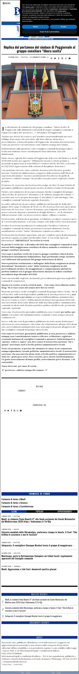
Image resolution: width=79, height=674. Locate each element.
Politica (24, 57)
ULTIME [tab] (14, 511)
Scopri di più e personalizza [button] (49, 669)
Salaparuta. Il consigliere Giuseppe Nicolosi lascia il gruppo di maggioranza (36, 545)
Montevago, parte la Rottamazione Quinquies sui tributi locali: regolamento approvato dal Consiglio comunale (36, 557)
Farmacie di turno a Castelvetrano (17, 506)
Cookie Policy (18, 664)
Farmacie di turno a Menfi (13, 499)
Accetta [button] (63, 664)
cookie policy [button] (62, 649)
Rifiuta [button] (35, 664)
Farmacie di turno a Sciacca (14, 502)
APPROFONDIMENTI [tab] (65, 511)
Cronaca (17, 566)
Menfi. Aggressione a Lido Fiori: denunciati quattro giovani (28, 569)
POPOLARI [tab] (39, 511)
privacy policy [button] (30, 645)
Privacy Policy (7, 664)
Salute (16, 529)
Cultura (17, 516)
